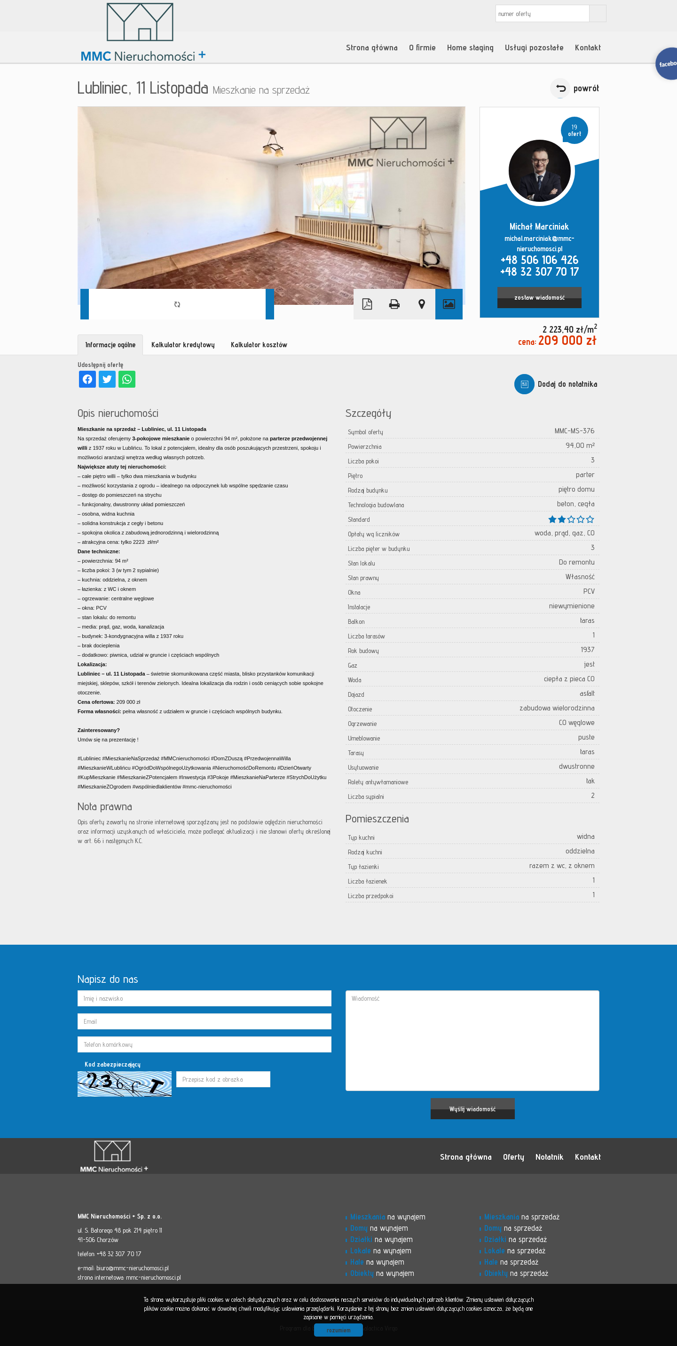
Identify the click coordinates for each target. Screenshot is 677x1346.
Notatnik (549, 1156)
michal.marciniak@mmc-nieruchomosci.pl (539, 243)
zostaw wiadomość (539, 297)
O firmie (422, 47)
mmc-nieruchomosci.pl (153, 1277)
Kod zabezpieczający (113, 1064)
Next (270, 304)
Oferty (513, 1156)
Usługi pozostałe (534, 47)
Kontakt (588, 47)
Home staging (470, 47)
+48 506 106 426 (540, 260)
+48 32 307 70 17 (539, 271)
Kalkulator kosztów (259, 344)
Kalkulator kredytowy (183, 344)
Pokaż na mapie (421, 304)
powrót (586, 88)
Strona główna (372, 47)
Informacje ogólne (110, 344)
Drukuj (394, 304)
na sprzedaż (521, 1216)
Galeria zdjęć (449, 304)
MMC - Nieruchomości (143, 1156)
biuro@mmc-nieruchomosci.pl (132, 1268)
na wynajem (387, 1216)
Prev (84, 304)
